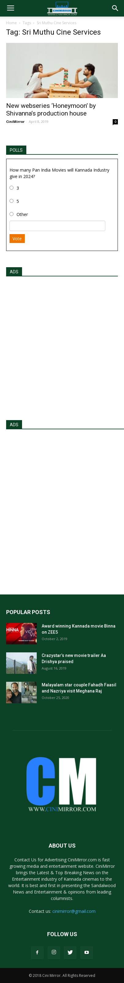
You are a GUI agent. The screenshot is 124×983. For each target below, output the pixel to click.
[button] (115, 8)
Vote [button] (17, 238)
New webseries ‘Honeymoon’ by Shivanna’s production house (51, 109)
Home (11, 22)
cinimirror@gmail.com (74, 911)
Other (22, 214)
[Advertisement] (62, 346)
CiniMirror (15, 121)
